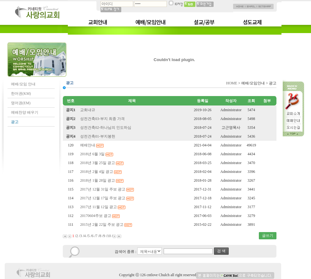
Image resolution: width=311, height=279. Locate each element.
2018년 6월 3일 (97, 154)
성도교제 (252, 22)
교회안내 (97, 22)
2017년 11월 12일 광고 (103, 207)
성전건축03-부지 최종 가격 (103, 119)
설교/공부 (204, 22)
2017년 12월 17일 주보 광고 (107, 198)
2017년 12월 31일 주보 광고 (107, 189)
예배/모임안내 (150, 22)
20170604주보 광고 (100, 216)
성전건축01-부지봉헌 (98, 136)
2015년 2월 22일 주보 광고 (106, 224)
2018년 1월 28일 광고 (102, 180)
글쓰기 (267, 235)
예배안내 (92, 145)
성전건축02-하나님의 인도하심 (106, 127)
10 (109, 236)
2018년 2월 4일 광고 (101, 171)
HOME (231, 83)
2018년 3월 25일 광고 (102, 163)
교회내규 (88, 110)
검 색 (221, 251)
